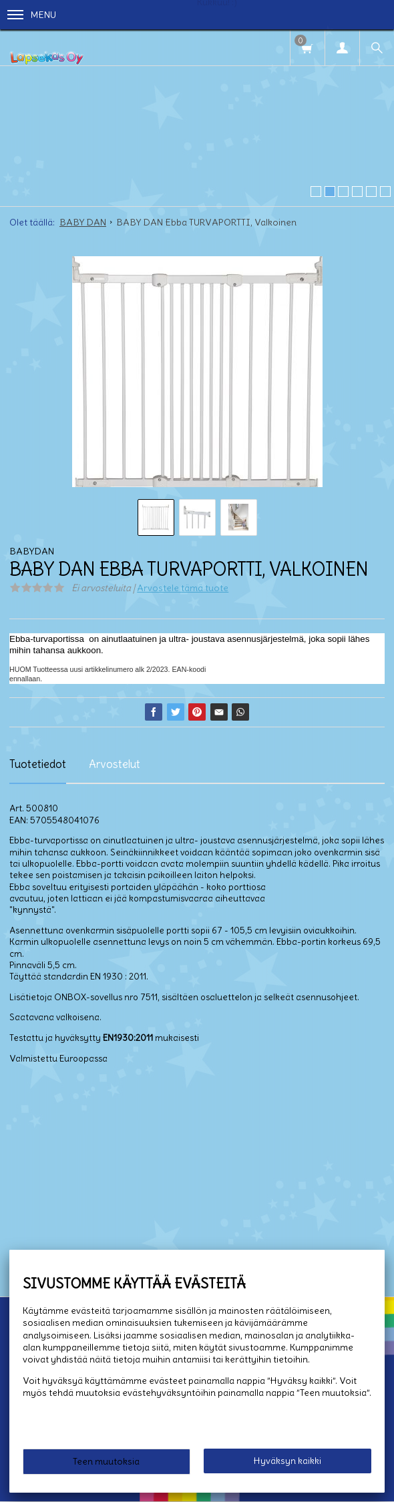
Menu (31, 15)
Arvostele (182, 588)
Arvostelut (114, 764)
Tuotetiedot (37, 764)
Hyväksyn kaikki (287, 1461)
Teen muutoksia (106, 1461)
